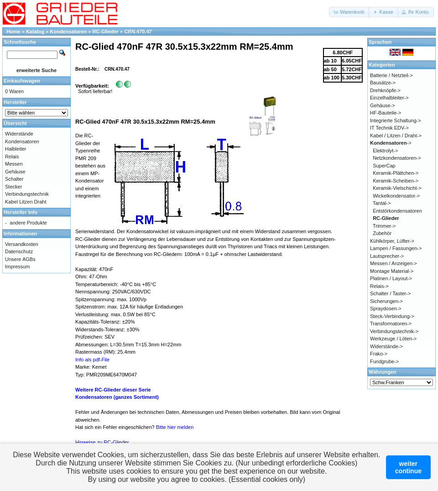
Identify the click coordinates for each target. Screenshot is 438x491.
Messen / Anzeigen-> (393, 263)
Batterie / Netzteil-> (391, 75)
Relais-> (379, 286)
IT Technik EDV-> (389, 128)
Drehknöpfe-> (385, 90)
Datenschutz (19, 251)
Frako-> (378, 353)
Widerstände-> (386, 346)
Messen (14, 164)
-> (391, 143)
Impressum (17, 266)
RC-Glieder (105, 31)
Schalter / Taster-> (390, 293)
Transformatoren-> (391, 323)
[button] (349, 12)
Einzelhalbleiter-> (389, 97)
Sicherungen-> (386, 301)
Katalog (35, 31)
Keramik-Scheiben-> (395, 180)
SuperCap (384, 165)
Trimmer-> (384, 226)
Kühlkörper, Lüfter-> (392, 241)
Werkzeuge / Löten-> (393, 338)
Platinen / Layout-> (391, 278)
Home (13, 31)
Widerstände (19, 133)
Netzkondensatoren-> (397, 158)
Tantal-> (382, 203)
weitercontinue (408, 467)
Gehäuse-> (382, 105)
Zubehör (382, 233)
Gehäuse (15, 171)
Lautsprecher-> (387, 256)
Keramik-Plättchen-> (395, 173)
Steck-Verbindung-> (392, 316)
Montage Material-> (391, 271)
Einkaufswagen (22, 81)
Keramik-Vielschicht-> (397, 188)
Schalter (14, 179)
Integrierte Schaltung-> (395, 120)
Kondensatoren (68, 31)
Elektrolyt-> (385, 150)
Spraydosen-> (386, 308)
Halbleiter (15, 148)
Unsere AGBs (20, 259)
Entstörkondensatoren (397, 211)
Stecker (13, 186)
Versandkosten (21, 244)
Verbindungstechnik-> (394, 331)
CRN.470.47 (138, 31)
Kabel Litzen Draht (26, 201)
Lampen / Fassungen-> (396, 248)
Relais (12, 156)
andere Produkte (28, 222)
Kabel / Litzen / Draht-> (396, 135)
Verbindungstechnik (27, 194)
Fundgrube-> (384, 361)
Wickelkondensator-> (396, 195)
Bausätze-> (383, 82)
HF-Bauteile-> (385, 112)
